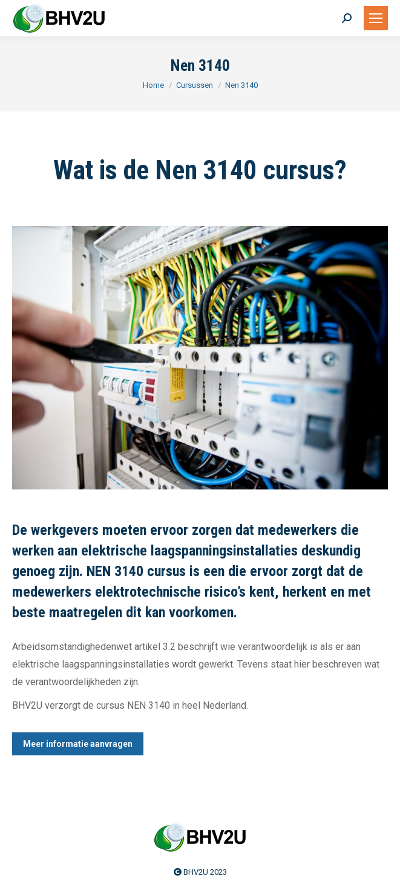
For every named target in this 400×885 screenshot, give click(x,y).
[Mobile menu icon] (376, 18)
